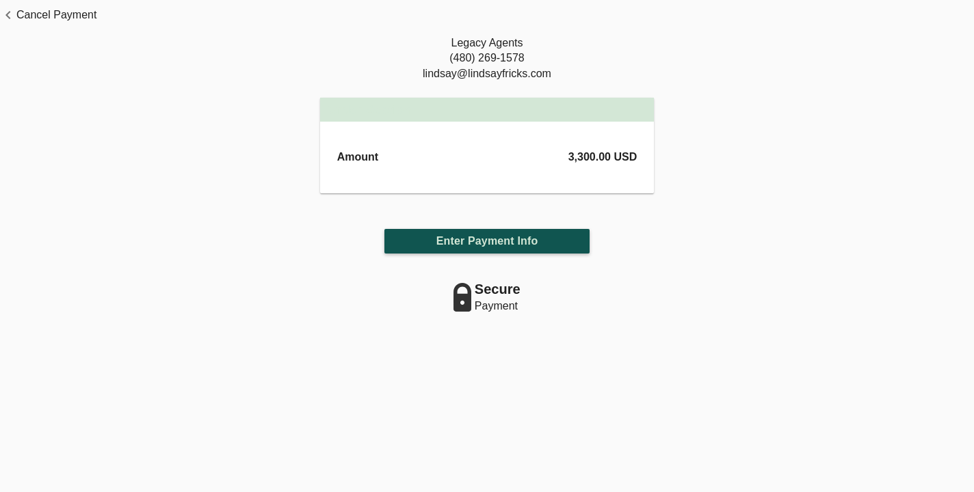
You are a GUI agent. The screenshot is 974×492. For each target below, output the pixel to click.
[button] (48, 15)
